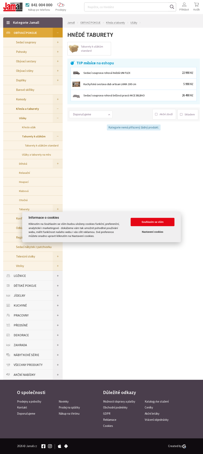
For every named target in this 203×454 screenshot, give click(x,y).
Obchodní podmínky (115, 407)
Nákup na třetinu (69, 413)
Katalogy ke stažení (157, 401)
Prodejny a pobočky (29, 401)
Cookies (108, 426)
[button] (91, 114)
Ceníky (149, 407)
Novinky (64, 401)
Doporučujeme (26, 413)
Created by (177, 446)
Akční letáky (152, 413)
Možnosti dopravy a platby (119, 401)
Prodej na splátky (69, 407)
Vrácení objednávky (157, 420)
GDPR (106, 413)
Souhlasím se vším (153, 221)
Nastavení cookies (152, 231)
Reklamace (109, 420)
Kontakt (22, 407)
